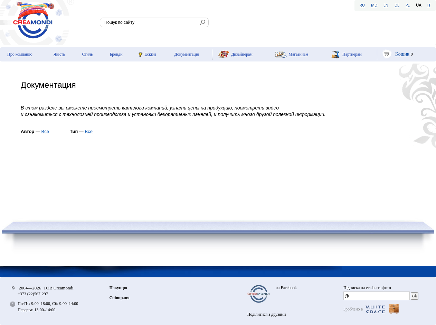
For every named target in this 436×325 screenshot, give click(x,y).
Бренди (116, 54)
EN (385, 5)
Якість (59, 54)
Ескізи (150, 54)
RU (362, 5)
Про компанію (19, 54)
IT (428, 5)
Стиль (87, 54)
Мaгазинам (298, 54)
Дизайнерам (242, 54)
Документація (186, 54)
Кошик (402, 54)
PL (408, 5)
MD (374, 5)
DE (397, 5)
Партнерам (352, 54)
